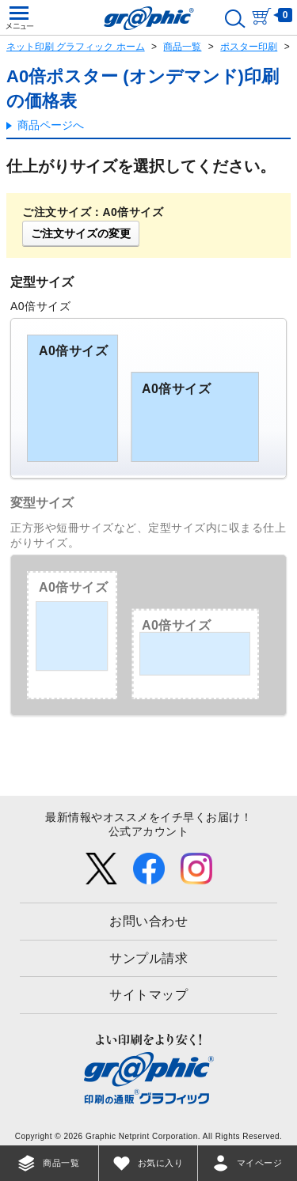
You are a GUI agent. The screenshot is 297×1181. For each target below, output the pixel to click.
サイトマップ (148, 994)
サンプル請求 (148, 958)
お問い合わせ (148, 921)
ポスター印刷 (248, 46)
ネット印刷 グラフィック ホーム (75, 46)
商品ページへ (50, 125)
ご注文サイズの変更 (81, 233)
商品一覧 (182, 46)
